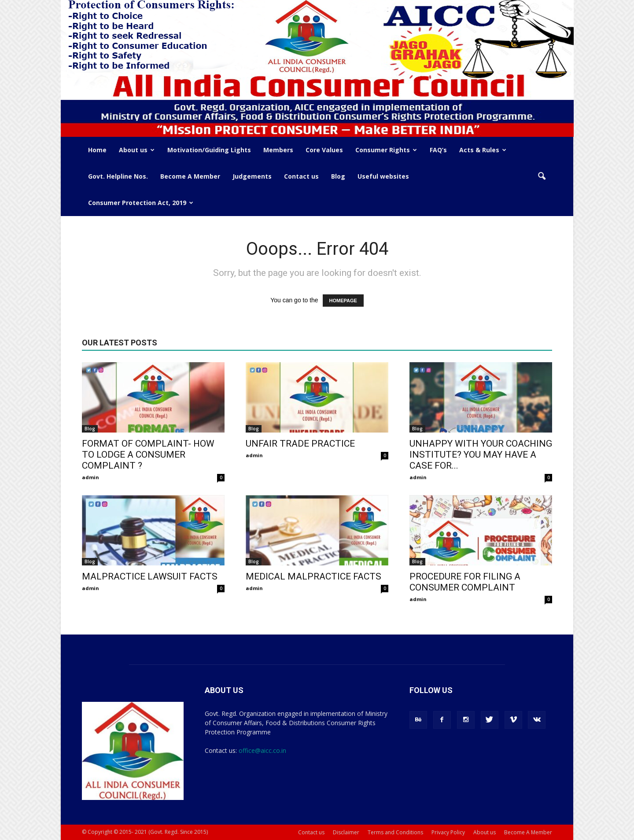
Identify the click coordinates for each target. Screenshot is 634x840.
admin (90, 477)
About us (137, 150)
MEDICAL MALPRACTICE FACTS (313, 576)
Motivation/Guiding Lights (209, 150)
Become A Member (190, 176)
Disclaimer (346, 832)
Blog (338, 176)
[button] (541, 176)
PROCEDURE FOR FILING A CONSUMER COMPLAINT (464, 582)
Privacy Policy (448, 832)
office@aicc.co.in (262, 750)
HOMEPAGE (343, 300)
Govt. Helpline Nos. (118, 176)
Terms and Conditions (395, 832)
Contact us (301, 176)
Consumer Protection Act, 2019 (140, 202)
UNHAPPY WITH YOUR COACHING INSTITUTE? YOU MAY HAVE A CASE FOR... (480, 454)
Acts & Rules (482, 150)
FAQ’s (438, 150)
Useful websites (383, 176)
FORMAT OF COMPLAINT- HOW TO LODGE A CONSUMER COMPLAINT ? (148, 454)
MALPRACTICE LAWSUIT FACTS (149, 576)
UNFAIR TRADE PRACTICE (300, 443)
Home (97, 150)
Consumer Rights (386, 150)
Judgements (252, 176)
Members (278, 150)
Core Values (324, 150)
